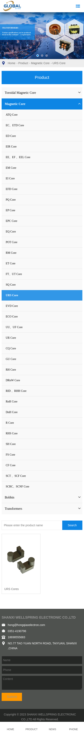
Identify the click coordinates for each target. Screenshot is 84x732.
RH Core (11, 369)
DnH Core (11, 412)
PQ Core (11, 199)
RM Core (11, 252)
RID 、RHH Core (16, 390)
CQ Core (11, 348)
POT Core (11, 242)
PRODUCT (31, 727)
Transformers (13, 508)
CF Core (10, 465)
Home (11, 63)
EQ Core (11, 231)
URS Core (58, 63)
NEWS (52, 727)
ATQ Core (11, 114)
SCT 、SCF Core (16, 475)
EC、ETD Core (15, 125)
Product (23, 63)
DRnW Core (13, 380)
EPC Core (11, 220)
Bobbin (9, 497)
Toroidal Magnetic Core (20, 92)
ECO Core (12, 316)
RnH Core (11, 401)
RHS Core (11, 433)
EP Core (10, 210)
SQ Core (11, 284)
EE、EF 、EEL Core (18, 157)
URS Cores (11, 589)
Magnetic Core (40, 63)
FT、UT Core (14, 274)
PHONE (73, 727)
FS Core (10, 454)
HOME (10, 727)
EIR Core (11, 146)
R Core (10, 422)
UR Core (11, 337)
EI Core (10, 178)
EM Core (11, 167)
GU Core (11, 359)
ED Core (11, 135)
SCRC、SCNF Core (17, 486)
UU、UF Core (14, 327)
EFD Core (11, 189)
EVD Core (12, 305)
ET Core (10, 263)
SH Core (11, 444)
